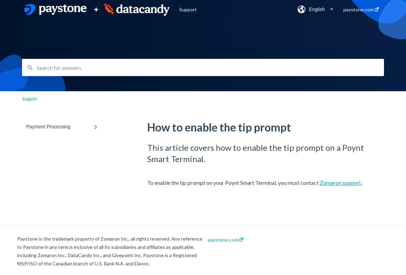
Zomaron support (340, 182)
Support (188, 9)
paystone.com (225, 240)
